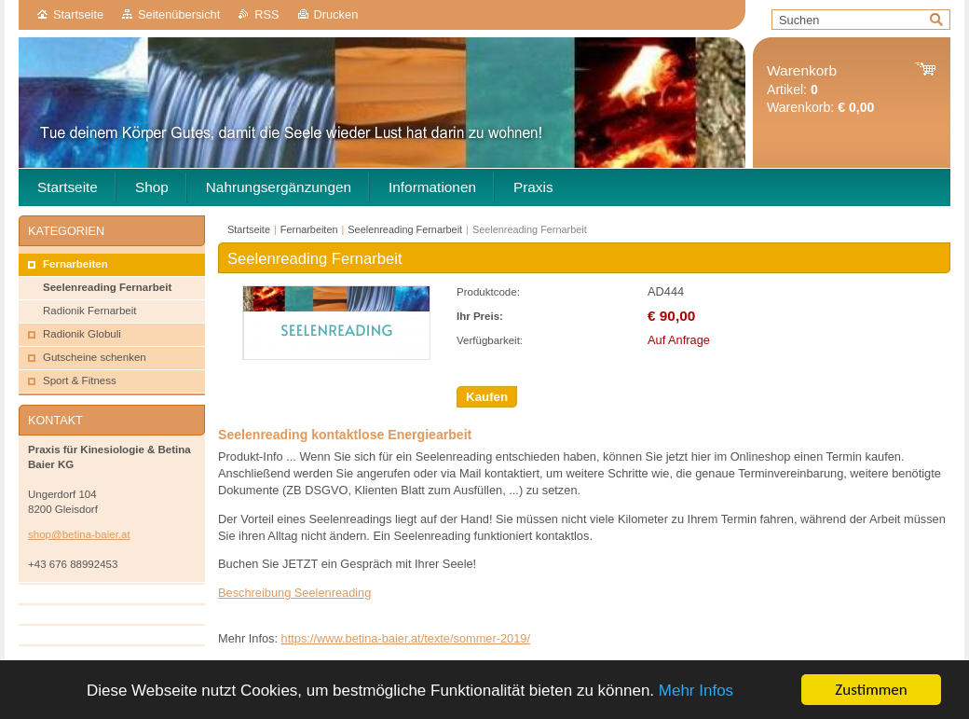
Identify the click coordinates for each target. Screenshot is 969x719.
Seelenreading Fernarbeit (405, 229)
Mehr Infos (696, 690)
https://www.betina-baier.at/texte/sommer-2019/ (405, 638)
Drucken (336, 14)
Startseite (78, 14)
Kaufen (487, 397)
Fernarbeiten (309, 229)
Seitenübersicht (179, 14)
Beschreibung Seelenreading (294, 593)
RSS (266, 14)
